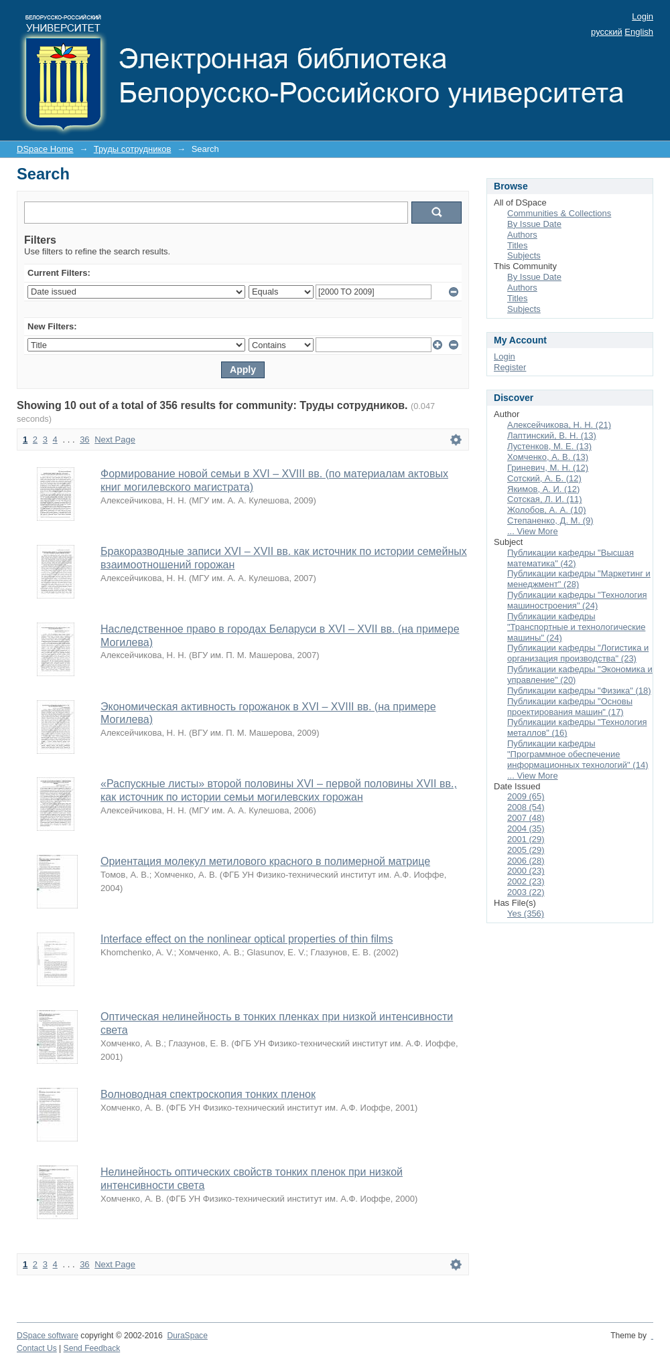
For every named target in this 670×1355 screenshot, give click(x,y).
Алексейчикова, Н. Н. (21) (559, 425)
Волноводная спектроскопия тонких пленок (208, 1094)
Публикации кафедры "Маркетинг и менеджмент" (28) (579, 578)
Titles (517, 245)
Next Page (114, 439)
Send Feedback (92, 1348)
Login (642, 16)
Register (510, 367)
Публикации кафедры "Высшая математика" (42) (570, 558)
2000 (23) (526, 871)
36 (84, 439)
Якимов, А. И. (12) (543, 489)
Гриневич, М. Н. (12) (547, 468)
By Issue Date (534, 224)
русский (606, 32)
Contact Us (37, 1348)
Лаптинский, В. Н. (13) (551, 435)
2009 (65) (526, 796)
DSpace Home (45, 149)
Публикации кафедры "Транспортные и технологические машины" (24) (576, 627)
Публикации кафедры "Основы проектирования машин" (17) (569, 706)
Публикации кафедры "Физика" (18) (579, 691)
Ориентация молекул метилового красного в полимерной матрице (265, 861)
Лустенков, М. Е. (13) (549, 446)
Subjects (524, 255)
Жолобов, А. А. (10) (546, 510)
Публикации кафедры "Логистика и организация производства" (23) (578, 653)
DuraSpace (187, 1335)
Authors (522, 235)
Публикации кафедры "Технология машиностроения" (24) (577, 600)
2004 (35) (526, 828)
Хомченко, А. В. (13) (547, 457)
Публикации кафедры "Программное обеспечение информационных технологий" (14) (577, 754)
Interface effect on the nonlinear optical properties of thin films (246, 939)
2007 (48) (526, 818)
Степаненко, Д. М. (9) (550, 520)
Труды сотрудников (133, 149)
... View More (532, 531)
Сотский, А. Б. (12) (544, 478)
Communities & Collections (559, 213)
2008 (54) (526, 807)
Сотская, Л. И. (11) (544, 499)
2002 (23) (526, 881)
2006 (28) (526, 861)
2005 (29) (526, 850)
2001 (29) (526, 839)
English (638, 32)
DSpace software (47, 1335)
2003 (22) (526, 892)
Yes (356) (525, 913)
